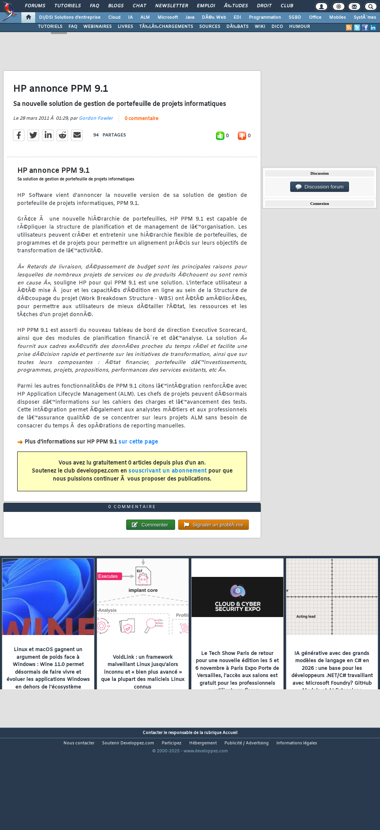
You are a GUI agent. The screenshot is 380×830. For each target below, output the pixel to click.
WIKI (260, 26)
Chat (139, 6)
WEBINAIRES (97, 26)
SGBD (295, 17)
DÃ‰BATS (237, 26)
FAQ (94, 6)
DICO (277, 26)
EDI (237, 17)
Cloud (114, 17)
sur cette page (138, 456)
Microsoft (168, 17)
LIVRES (125, 26)
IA (130, 17)
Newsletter (171, 6)
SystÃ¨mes (365, 17)
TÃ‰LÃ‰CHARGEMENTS (166, 26)
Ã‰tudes (235, 6)
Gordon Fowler (96, 132)
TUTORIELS (50, 26)
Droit (264, 6)
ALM (145, 17)
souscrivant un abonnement (167, 485)
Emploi (206, 6)
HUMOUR (299, 26)
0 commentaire (141, 133)
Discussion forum (320, 187)
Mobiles (337, 17)
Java (189, 17)
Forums (35, 6)
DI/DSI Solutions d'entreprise (70, 17)
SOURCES (209, 26)
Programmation (265, 17)
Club (287, 6)
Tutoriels (67, 6)
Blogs (115, 6)
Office (315, 17)
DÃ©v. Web (214, 17)
